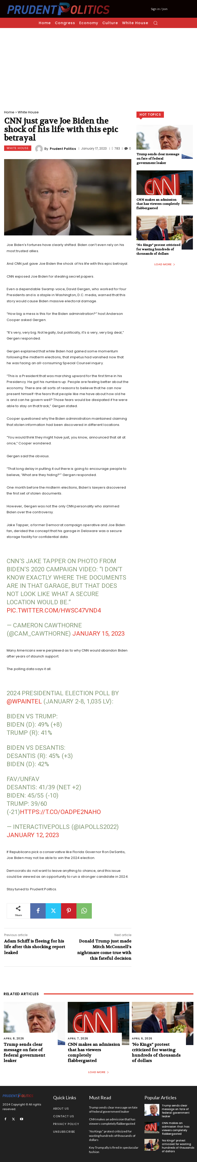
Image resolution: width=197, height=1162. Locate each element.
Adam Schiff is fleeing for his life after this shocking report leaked (34, 946)
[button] (155, 23)
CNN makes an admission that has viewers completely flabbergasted (158, 204)
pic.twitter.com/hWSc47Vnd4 (54, 610)
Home (9, 112)
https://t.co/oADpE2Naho (60, 812)
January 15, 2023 (98, 633)
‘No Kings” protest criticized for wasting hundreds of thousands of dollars (158, 249)
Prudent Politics (63, 148)
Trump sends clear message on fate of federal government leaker (157, 158)
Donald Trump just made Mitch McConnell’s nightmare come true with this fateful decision (104, 949)
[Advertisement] (98, 67)
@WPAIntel (24, 701)
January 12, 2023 (33, 835)
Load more (164, 264)
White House (28, 112)
